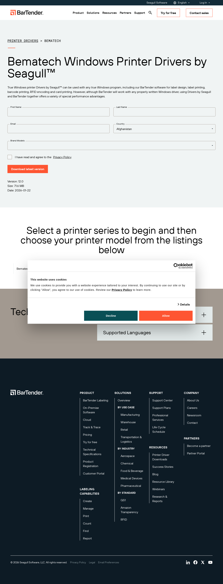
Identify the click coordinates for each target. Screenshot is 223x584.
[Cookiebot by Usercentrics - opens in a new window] (176, 266)
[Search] (150, 12)
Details (185, 304)
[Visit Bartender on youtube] (210, 562)
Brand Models (17, 140)
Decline (111, 315)
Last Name (121, 107)
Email (13, 123)
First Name (15, 107)
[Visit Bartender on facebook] (195, 562)
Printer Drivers (22, 40)
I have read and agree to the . (43, 157)
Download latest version (27, 169)
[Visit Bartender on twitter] (203, 562)
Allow (166, 315)
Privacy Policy (122, 289)
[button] (155, 332)
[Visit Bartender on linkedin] (188, 562)
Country (120, 123)
